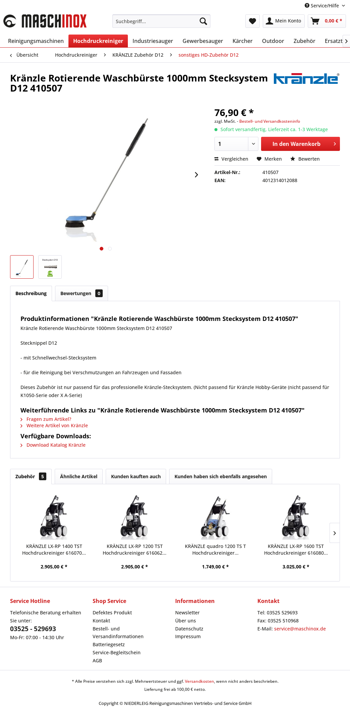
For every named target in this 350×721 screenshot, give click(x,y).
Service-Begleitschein (117, 652)
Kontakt (101, 620)
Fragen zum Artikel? (45, 419)
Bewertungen (81, 293)
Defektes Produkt (112, 612)
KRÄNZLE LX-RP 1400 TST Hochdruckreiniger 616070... (54, 549)
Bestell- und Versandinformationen (118, 632)
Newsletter (187, 612)
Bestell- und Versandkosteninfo (269, 121)
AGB (97, 660)
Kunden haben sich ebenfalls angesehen (220, 476)
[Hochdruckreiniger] (98, 41)
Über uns (185, 620)
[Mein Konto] (284, 21)
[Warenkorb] (327, 21)
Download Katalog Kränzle (53, 445)
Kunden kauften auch (136, 476)
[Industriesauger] (153, 41)
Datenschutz (189, 628)
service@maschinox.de (300, 628)
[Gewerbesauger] (203, 41)
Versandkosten (199, 681)
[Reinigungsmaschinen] (35, 41)
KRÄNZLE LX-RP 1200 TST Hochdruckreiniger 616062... (134, 549)
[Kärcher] (242, 41)
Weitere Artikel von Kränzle (54, 425)
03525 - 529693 (33, 628)
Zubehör (30, 476)
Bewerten (305, 159)
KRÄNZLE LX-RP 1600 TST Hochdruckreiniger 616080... (296, 549)
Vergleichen (231, 159)
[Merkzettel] (252, 21)
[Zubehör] (304, 41)
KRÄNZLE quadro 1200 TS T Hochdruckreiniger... (215, 549)
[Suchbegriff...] (161, 21)
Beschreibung (31, 293)
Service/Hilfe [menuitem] (322, 5)
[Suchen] (203, 21)
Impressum (188, 636)
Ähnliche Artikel (78, 476)
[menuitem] (161, 21)
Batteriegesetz (109, 644)
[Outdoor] (273, 41)
